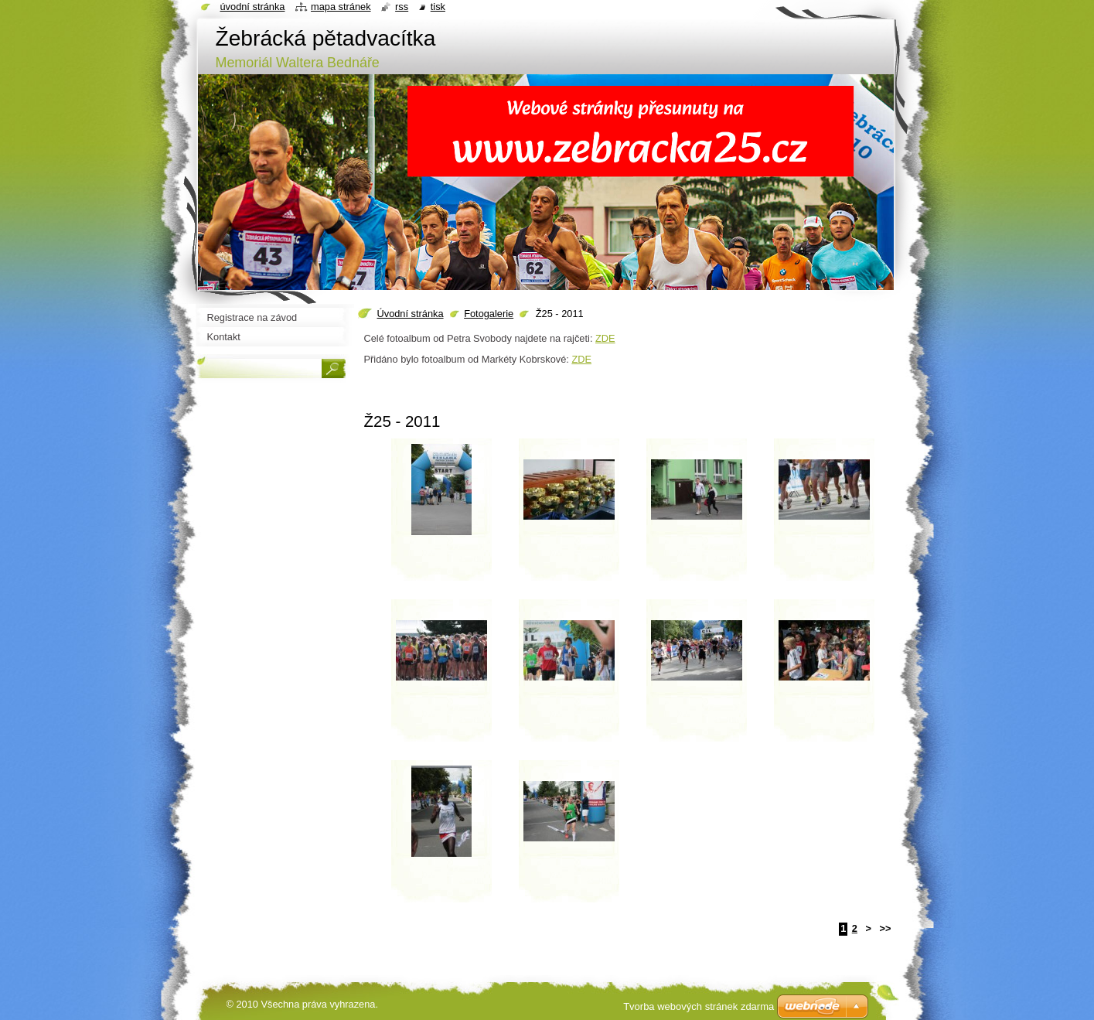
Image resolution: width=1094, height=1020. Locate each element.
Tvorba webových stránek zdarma (698, 1006)
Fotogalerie (488, 313)
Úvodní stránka (410, 313)
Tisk (438, 6)
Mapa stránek (341, 6)
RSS (401, 6)
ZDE (605, 338)
